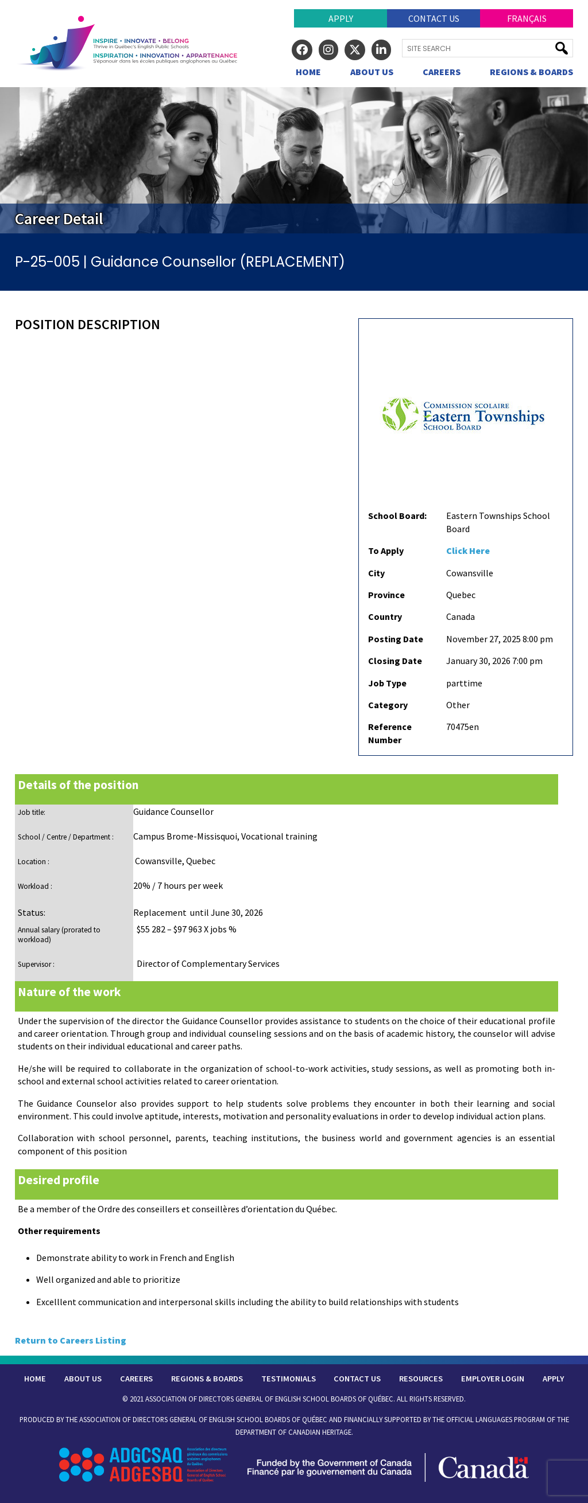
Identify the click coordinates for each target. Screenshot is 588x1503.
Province (386, 594)
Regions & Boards (531, 71)
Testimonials (288, 1378)
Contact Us (433, 18)
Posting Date (395, 639)
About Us (371, 71)
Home (308, 71)
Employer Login (492, 1378)
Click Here (468, 550)
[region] (294, 160)
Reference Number (390, 733)
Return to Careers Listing (70, 1340)
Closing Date (395, 660)
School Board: (397, 515)
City (376, 573)
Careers (442, 71)
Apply (340, 18)
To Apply (386, 550)
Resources (421, 1378)
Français (527, 18)
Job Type (387, 683)
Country (385, 616)
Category (388, 704)
